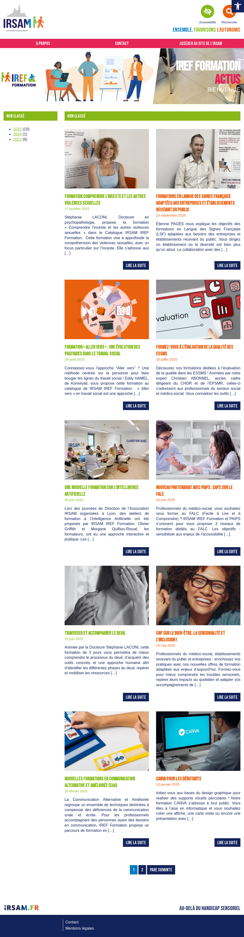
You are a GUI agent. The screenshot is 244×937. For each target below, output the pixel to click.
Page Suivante (161, 870)
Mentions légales (80, 928)
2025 (17, 129)
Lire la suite (136, 265)
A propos (43, 43)
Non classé (15, 116)
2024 (17, 134)
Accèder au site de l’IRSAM (201, 43)
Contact (122, 43)
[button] (238, 6)
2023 (17, 139)
